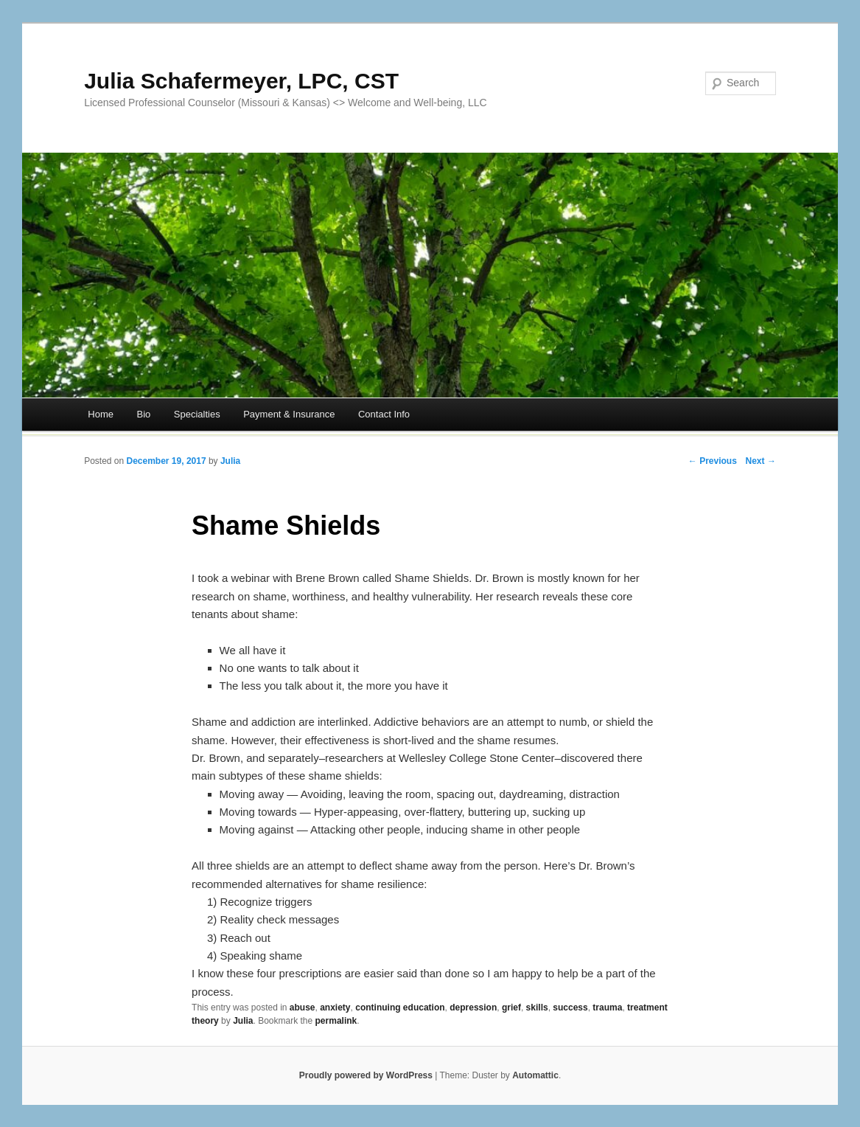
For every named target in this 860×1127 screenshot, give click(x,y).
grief (511, 1007)
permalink (336, 1021)
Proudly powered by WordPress (366, 1075)
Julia (230, 461)
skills (537, 1007)
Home (100, 414)
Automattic (535, 1075)
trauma (607, 1007)
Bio (144, 414)
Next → (761, 461)
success (570, 1007)
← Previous (712, 461)
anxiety (335, 1007)
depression (473, 1007)
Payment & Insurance (289, 414)
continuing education (399, 1007)
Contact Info (384, 414)
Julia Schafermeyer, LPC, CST (241, 81)
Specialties (197, 414)
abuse (302, 1007)
